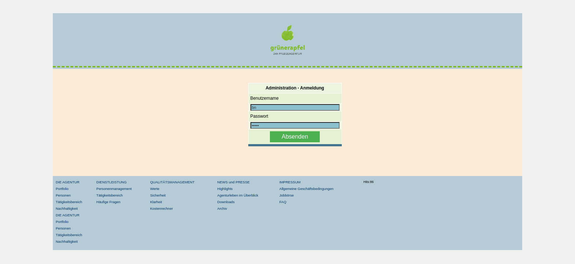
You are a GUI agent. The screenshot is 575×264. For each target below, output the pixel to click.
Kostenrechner (161, 208)
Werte (154, 189)
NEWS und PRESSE (233, 182)
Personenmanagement (114, 189)
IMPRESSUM (290, 182)
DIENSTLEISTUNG (111, 182)
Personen (63, 195)
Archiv (222, 208)
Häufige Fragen (108, 202)
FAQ (282, 202)
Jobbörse (286, 195)
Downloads (226, 202)
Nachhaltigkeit (67, 208)
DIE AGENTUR (68, 182)
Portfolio (62, 189)
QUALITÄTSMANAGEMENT (172, 182)
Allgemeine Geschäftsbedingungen (306, 189)
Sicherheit (157, 195)
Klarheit (156, 202)
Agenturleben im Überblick (238, 195)
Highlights (225, 189)
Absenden (295, 136)
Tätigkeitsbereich (69, 202)
